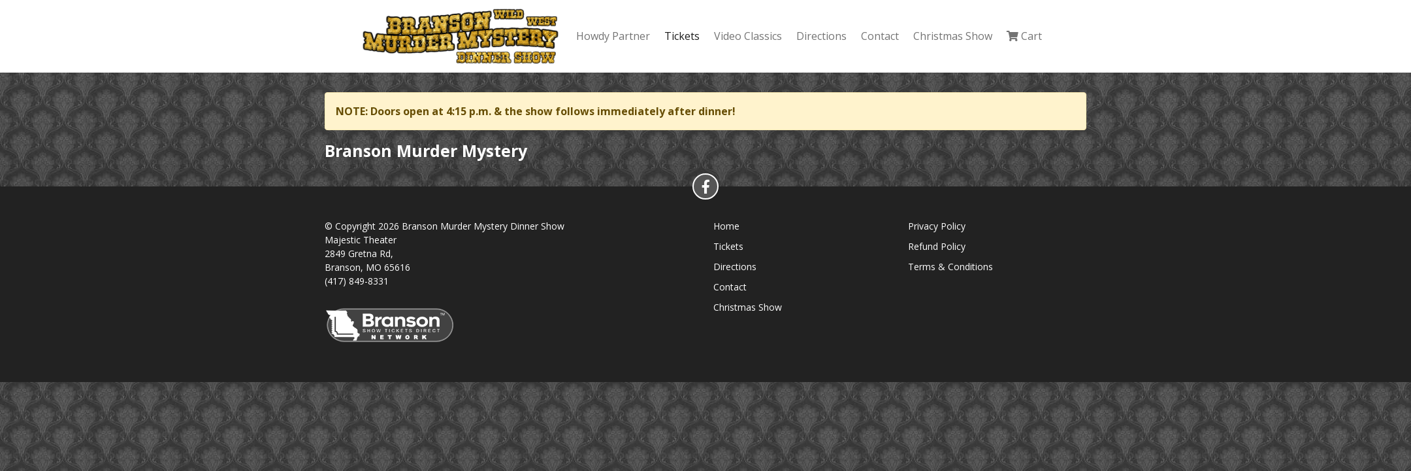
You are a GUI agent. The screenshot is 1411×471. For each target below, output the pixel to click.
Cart (1024, 36)
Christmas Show (952, 36)
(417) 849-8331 (357, 281)
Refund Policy (936, 246)
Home (726, 226)
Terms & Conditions (950, 266)
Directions (821, 36)
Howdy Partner (613, 36)
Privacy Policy (936, 226)
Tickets (682, 36)
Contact (880, 36)
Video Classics (748, 36)
